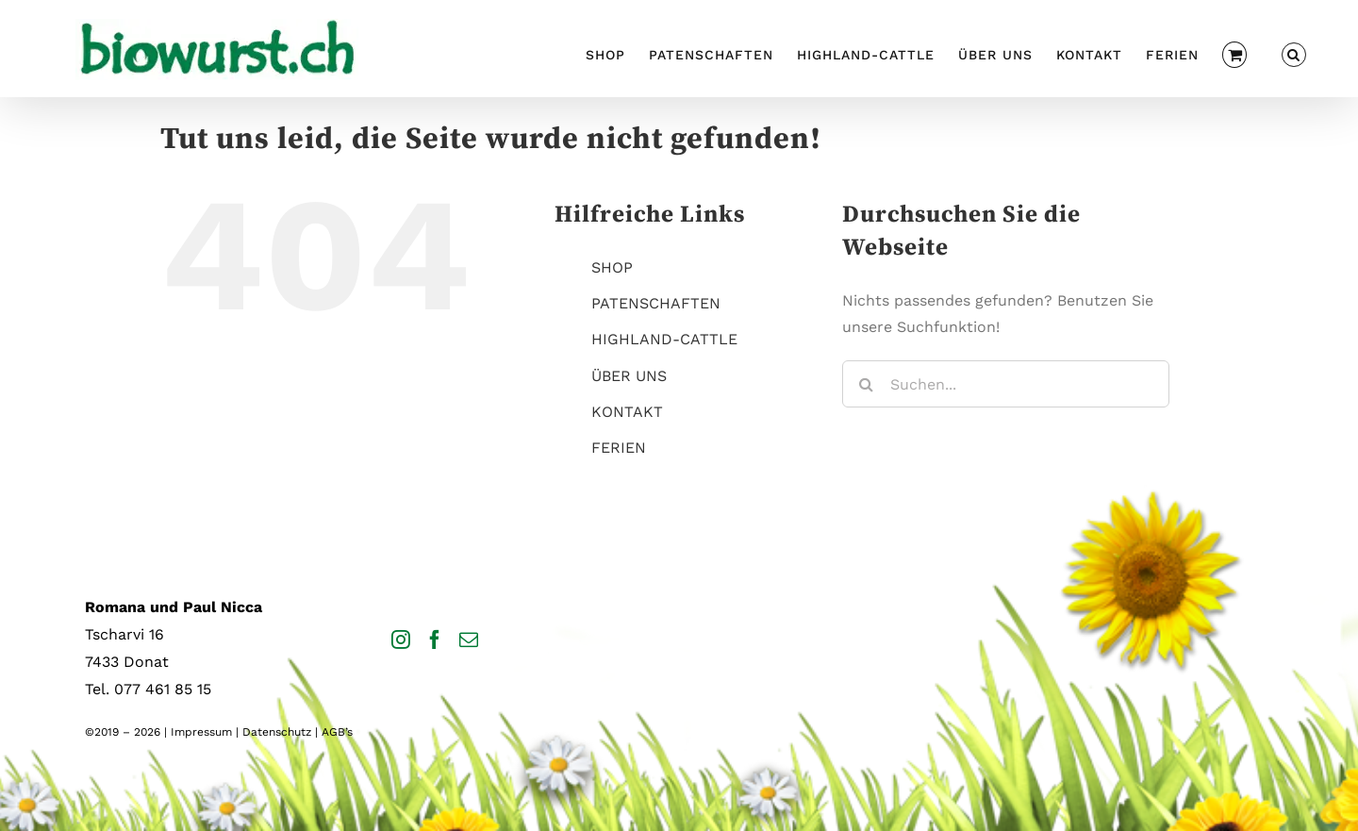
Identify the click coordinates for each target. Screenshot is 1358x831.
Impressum (201, 732)
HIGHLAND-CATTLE (664, 339)
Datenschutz (276, 732)
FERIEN (618, 448)
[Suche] (865, 383)
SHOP (612, 267)
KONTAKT (627, 412)
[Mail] (468, 639)
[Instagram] (400, 639)
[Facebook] (434, 639)
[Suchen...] (1005, 383)
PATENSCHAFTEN (655, 303)
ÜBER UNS (629, 376)
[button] (1294, 52)
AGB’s (337, 732)
